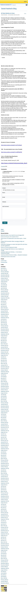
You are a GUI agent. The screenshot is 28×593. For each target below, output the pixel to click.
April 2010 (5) (3, 556)
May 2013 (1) (3, 507)
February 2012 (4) (4, 527)
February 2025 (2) (4, 289)
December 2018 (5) (5, 406)
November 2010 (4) (5, 545)
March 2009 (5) (4, 578)
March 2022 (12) (4, 343)
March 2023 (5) (4, 324)
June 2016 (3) (3, 453)
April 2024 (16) (4, 306)
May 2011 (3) (3, 538)
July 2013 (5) (3, 504)
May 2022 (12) (4, 340)
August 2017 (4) (4, 432)
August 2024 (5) (4, 299)
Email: (3, 197)
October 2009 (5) (4, 566)
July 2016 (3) (3, 452)
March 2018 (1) (4, 420)
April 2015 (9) (3, 471)
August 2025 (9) (4, 281)
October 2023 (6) (4, 316)
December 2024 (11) (5, 293)
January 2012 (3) (4, 529)
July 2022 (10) (4, 337)
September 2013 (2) (5, 501)
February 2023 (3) (4, 325)
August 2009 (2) (4, 570)
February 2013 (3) (4, 512)
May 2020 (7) (3, 378)
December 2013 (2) (5, 496)
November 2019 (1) (5, 388)
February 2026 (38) (5, 271)
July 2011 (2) (3, 537)
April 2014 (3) (3, 489)
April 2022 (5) (3, 342)
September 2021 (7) (5, 353)
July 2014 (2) (3, 486)
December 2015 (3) (5, 463)
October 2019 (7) (4, 389)
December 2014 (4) (5, 478)
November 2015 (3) (5, 465)
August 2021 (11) (4, 355)
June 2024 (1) (3, 302)
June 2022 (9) (3, 339)
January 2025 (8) (4, 291)
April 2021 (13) (4, 361)
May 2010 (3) (3, 555)
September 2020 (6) (5, 371)
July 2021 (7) (3, 357)
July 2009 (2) (3, 571)
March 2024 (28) (4, 307)
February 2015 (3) (4, 474)
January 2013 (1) (4, 514)
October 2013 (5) (4, 499)
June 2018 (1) (3, 416)
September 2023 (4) (5, 317)
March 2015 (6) (4, 473)
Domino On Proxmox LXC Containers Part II (9, 236)
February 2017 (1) (4, 440)
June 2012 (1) (3, 522)
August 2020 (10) (4, 373)
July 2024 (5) (3, 301)
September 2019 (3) (5, 391)
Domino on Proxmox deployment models (9, 247)
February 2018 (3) (4, 422)
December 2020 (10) (5, 366)
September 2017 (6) (5, 430)
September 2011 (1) (5, 533)
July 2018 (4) (3, 414)
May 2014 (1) (3, 488)
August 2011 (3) (4, 535)
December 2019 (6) (5, 386)
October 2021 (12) (4, 352)
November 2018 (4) (5, 407)
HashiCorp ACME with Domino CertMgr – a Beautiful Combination (14, 255)
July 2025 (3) (3, 283)
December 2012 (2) (5, 515)
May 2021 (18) (4, 360)
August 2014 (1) (4, 484)
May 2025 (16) (4, 286)
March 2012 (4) (4, 525)
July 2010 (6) (3, 551)
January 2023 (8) (4, 327)
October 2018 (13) (4, 409)
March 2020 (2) (4, 381)
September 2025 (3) (5, 280)
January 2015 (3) (4, 476)
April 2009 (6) (3, 576)
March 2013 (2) (4, 511)
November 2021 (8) (5, 350)
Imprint (25, 1)
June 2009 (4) (3, 573)
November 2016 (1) (5, 445)
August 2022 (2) (4, 335)
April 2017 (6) (3, 437)
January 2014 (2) (4, 494)
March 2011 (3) (4, 542)
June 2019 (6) (3, 396)
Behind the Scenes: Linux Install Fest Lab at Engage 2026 (12, 235)
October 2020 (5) (4, 370)
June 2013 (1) (3, 506)
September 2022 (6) (5, 334)
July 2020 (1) (3, 375)
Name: (3, 192)
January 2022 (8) (4, 347)
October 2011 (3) (4, 532)
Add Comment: (5, 206)
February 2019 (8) (4, 402)
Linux (25, 13)
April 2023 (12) (4, 322)
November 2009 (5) (5, 565)
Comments (3, 166)
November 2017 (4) (5, 427)
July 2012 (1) (3, 520)
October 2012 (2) (4, 517)
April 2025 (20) (4, 288)
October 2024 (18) (4, 296)
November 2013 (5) (5, 497)
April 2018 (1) (3, 419)
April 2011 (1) (3, 540)
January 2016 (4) (4, 461)
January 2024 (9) (4, 311)
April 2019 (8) (3, 399)
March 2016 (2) (4, 458)
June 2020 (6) (3, 376)
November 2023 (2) (5, 314)
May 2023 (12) (4, 320)
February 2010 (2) (4, 560)
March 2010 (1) (4, 558)
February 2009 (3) (4, 579)
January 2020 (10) (4, 384)
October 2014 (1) (4, 481)
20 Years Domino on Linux (8, 13)
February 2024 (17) (5, 309)
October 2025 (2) (4, 278)
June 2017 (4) (3, 435)
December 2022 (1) (5, 329)
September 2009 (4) (5, 568)
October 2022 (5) (4, 332)
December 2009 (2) (5, 563)
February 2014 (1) (4, 493)
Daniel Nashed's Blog (9, 9)
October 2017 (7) (4, 429)
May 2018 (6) (3, 417)
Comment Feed (4, 262)
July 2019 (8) (3, 394)
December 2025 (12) (5, 275)
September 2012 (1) (5, 519)
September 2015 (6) (5, 468)
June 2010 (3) (3, 553)
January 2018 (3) (4, 424)
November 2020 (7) (5, 368)
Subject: (4, 188)
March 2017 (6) (4, 438)
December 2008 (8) (5, 583)
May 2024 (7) (3, 304)
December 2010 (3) (5, 543)
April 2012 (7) (3, 524)
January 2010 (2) (4, 561)
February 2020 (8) (4, 383)
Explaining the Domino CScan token (8, 256)
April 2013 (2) (3, 509)
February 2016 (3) (4, 460)
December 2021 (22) (5, 348)
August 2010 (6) (4, 550)
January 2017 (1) (4, 442)
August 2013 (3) (4, 502)
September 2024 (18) (5, 298)
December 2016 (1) (5, 443)
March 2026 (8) (4, 270)
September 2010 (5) (5, 548)
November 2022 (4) (5, 330)
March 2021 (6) (4, 363)
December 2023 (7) (5, 312)
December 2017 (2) (5, 425)
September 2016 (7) (5, 448)
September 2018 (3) (5, 411)
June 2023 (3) (3, 319)
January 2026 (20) (4, 273)
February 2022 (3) (4, 345)
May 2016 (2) (3, 455)
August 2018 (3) (4, 412)
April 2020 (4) (3, 379)
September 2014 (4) (5, 483)
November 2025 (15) (5, 276)
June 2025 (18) (4, 284)
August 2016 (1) (4, 450)
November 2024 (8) (5, 294)
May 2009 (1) (3, 574)
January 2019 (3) (4, 404)
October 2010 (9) (4, 547)
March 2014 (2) (4, 491)
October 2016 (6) (4, 447)
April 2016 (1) (3, 456)
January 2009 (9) (4, 581)
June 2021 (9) (3, 358)
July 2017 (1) (3, 434)
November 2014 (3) (5, 479)
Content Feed (3, 260)
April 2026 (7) (3, 268)
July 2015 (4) (3, 470)
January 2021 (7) (4, 365)
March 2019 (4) (4, 401)
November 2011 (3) (5, 530)
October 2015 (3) (4, 466)
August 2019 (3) (4, 393)
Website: (4, 201)
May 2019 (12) (4, 397)
